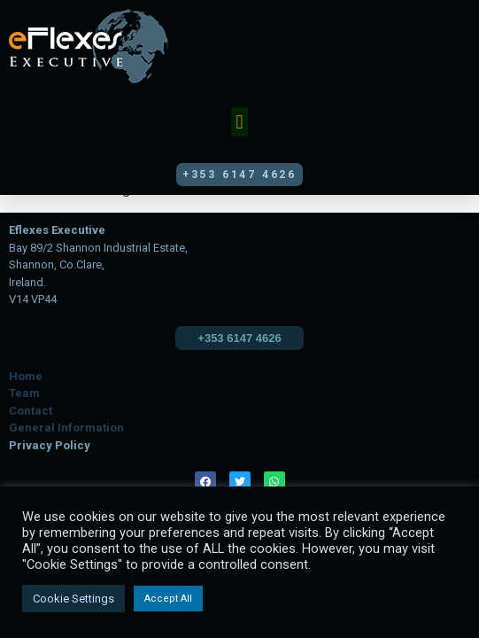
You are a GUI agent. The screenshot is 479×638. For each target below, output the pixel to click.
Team (24, 393)
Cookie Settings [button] (73, 598)
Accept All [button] (168, 598)
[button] (239, 121)
